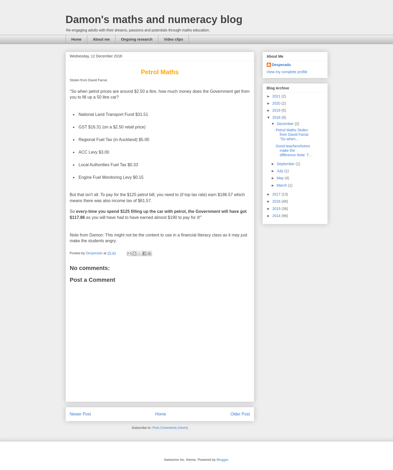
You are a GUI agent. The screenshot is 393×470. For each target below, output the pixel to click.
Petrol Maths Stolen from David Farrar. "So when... (293, 134)
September (286, 164)
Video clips (173, 39)
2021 (276, 96)
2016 (276, 201)
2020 (276, 103)
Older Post (240, 414)
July (280, 171)
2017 (276, 194)
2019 (276, 110)
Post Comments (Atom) (170, 428)
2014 (276, 216)
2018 (276, 117)
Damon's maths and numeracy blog (154, 19)
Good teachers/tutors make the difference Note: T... (293, 150)
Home (76, 39)
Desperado (281, 65)
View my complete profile (287, 72)
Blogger (222, 460)
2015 (276, 209)
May (281, 178)
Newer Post (80, 414)
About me (101, 39)
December (286, 124)
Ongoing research (137, 39)
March (282, 185)
